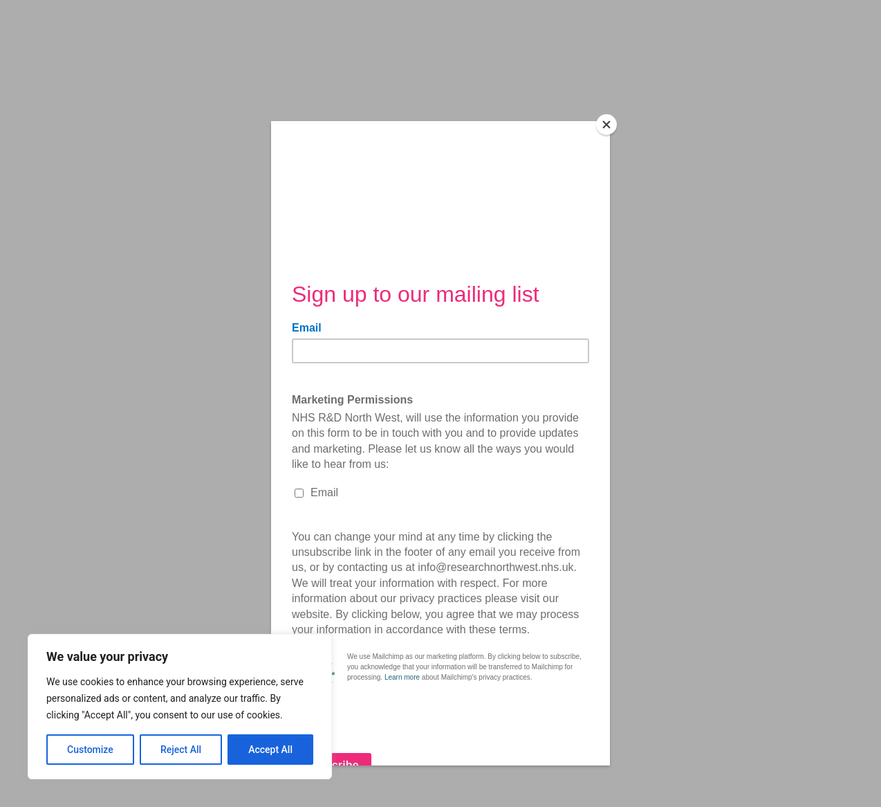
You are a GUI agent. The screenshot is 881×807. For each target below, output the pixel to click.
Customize (90, 749)
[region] (180, 706)
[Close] (606, 124)
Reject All (180, 749)
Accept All (270, 749)
